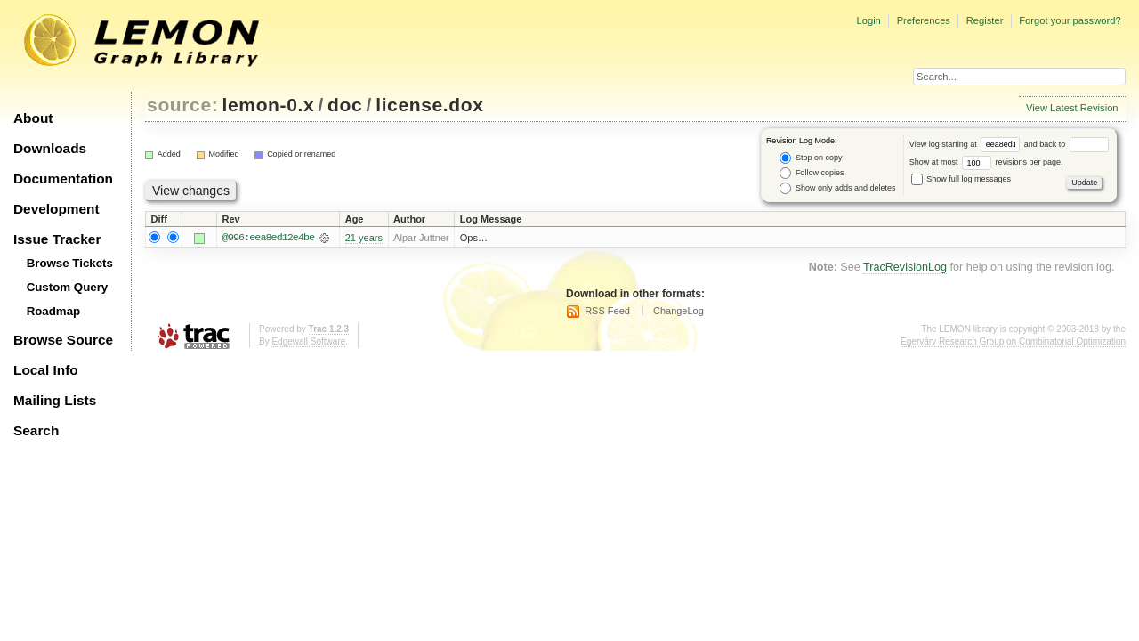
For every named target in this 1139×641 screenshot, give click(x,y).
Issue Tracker (57, 239)
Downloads (49, 148)
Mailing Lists (54, 400)
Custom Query (68, 287)
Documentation (63, 178)
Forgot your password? (1069, 20)
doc (344, 104)
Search (36, 430)
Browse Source (63, 339)
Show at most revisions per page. (986, 162)
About (33, 118)
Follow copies (812, 173)
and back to (1066, 144)
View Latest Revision (1072, 107)
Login (868, 20)
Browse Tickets (70, 263)
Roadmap (54, 311)
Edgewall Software (308, 342)
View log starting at (966, 144)
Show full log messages (961, 178)
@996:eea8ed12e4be (268, 238)
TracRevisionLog (905, 267)
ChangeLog (678, 310)
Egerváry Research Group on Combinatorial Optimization (1013, 342)
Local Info (45, 369)
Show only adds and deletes (837, 188)
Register (985, 20)
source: (182, 104)
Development (56, 208)
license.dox (429, 104)
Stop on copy (811, 158)
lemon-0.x (268, 104)
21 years (364, 237)
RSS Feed (607, 310)
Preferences (923, 20)
